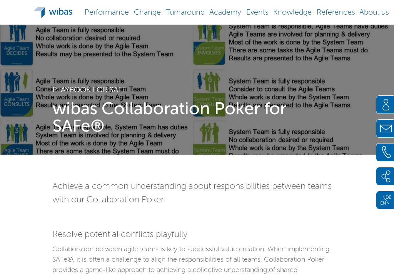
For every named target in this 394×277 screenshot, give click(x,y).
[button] (107, 11)
